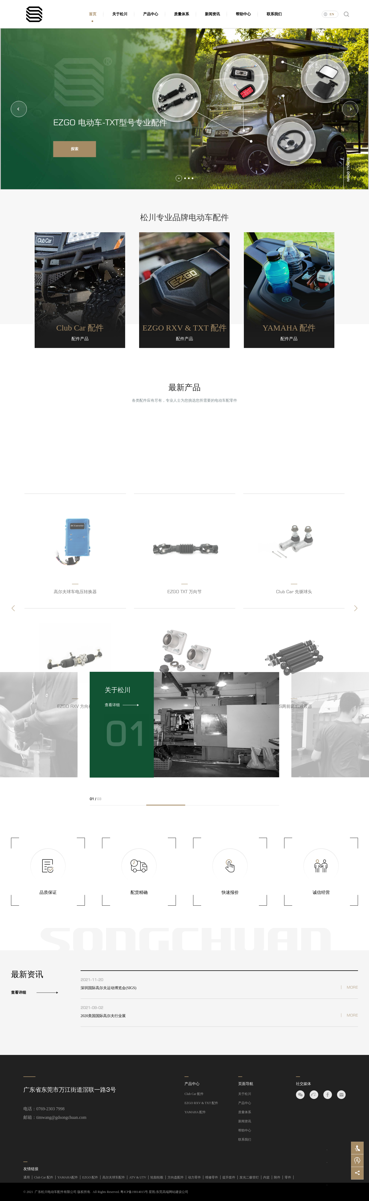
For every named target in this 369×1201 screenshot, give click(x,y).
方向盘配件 (176, 1177)
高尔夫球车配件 (113, 1177)
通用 (26, 1177)
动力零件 (194, 1177)
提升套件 (228, 1177)
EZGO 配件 (90, 1177)
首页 (92, 14)
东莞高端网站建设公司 (172, 1192)
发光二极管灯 (249, 1177)
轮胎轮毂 (156, 1177)
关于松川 (119, 14)
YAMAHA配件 (67, 1177)
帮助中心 (243, 14)
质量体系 (181, 14)
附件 (277, 1177)
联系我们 (274, 14)
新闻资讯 (212, 14)
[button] (19, 109)
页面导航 (245, 1084)
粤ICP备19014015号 (134, 1192)
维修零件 (211, 1177)
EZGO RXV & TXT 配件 (201, 1103)
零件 (288, 1177)
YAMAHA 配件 (195, 1112)
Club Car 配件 (194, 1094)
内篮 (266, 1177)
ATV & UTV (137, 1177)
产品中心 (150, 14)
